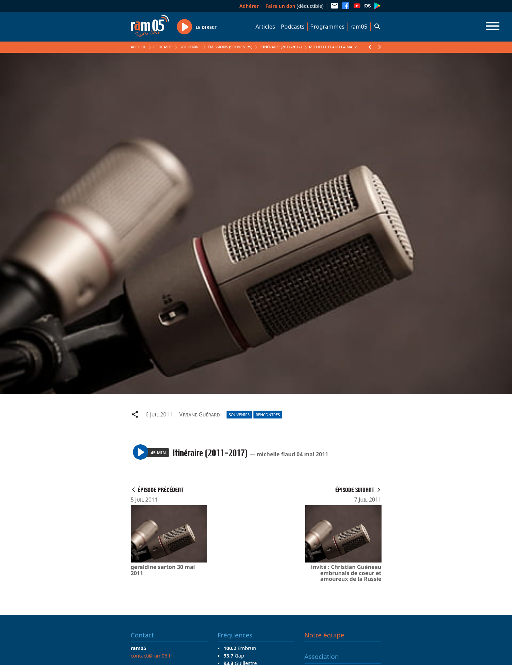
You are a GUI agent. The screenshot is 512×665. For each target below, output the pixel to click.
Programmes (327, 26)
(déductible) (294, 6)
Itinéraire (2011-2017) (281, 46)
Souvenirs (190, 46)
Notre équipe (324, 635)
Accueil (138, 46)
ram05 (358, 26)
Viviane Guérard (199, 414)
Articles (265, 26)
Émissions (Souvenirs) (230, 46)
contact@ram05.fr (152, 655)
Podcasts (293, 26)
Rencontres (267, 414)
